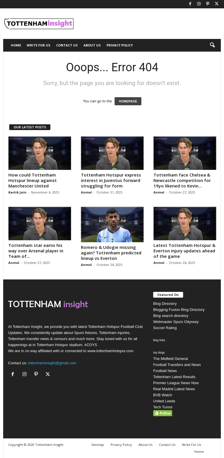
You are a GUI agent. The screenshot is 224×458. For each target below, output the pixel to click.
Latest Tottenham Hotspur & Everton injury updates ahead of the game (184, 250)
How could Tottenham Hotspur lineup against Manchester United (32, 180)
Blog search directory (170, 316)
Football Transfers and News (177, 365)
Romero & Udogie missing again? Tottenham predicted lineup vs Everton (111, 252)
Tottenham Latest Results (174, 377)
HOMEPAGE (128, 101)
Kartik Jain (17, 192)
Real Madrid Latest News (174, 389)
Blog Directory (165, 303)
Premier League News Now (176, 383)
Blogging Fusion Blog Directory (178, 309)
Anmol (86, 192)
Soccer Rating (165, 328)
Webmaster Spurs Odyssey (176, 322)
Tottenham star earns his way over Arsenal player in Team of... (35, 250)
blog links (159, 340)
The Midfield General (170, 358)
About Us (92, 45)
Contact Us (67, 45)
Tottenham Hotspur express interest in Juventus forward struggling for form (111, 180)
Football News (165, 371)
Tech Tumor (163, 407)
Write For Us (38, 45)
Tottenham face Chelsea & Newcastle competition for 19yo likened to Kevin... (182, 180)
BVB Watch (162, 395)
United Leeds (164, 401)
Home (16, 45)
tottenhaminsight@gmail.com (52, 363)
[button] (212, 45)
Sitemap (97, 444)
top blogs (159, 352)
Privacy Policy (120, 45)
